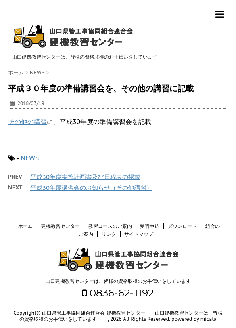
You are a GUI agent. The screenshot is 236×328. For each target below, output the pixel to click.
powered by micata (193, 319)
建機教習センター (60, 226)
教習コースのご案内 (110, 226)
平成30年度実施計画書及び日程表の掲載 (85, 177)
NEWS (30, 158)
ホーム (25, 226)
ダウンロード (182, 226)
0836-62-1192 (118, 293)
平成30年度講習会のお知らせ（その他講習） (91, 187)
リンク (109, 234)
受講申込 (149, 226)
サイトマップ (138, 234)
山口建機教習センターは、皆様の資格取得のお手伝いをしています (118, 281)
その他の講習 (27, 122)
